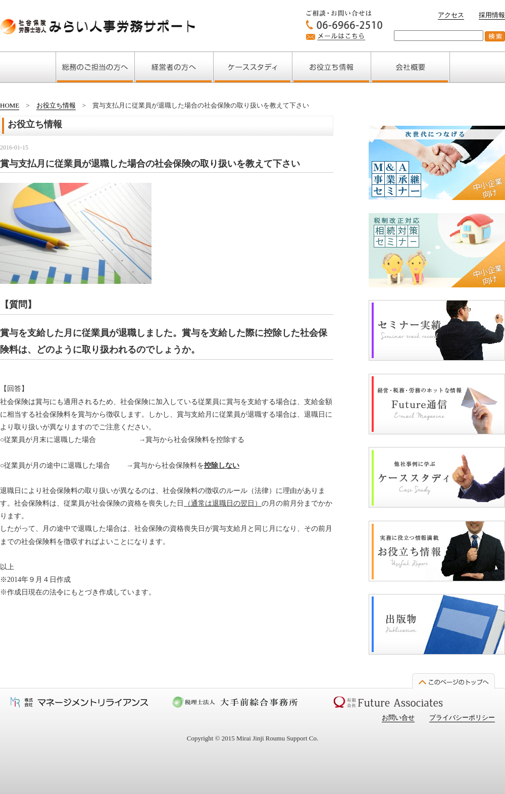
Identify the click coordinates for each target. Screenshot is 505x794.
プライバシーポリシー (462, 717)
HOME (9, 105)
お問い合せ (398, 717)
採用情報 (492, 15)
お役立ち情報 (56, 105)
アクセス (451, 15)
